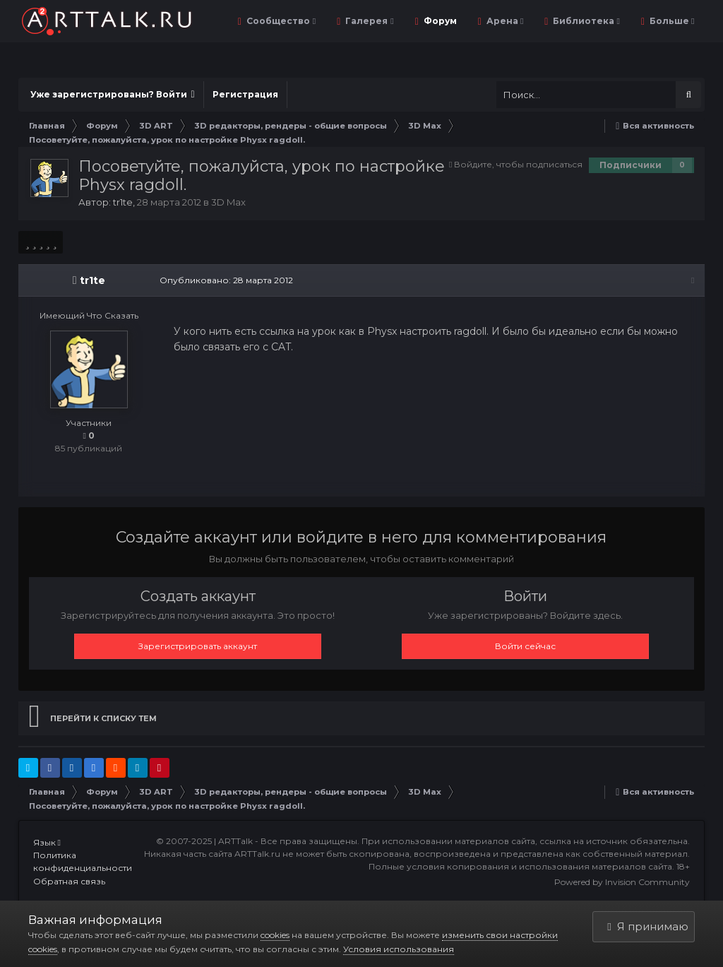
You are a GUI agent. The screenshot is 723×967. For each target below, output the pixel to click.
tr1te (123, 202)
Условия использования (398, 949)
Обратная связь (69, 881)
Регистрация (245, 94)
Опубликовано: (226, 280)
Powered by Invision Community (622, 882)
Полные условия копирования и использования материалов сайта (520, 866)
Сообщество (280, 21)
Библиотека (585, 21)
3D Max (228, 202)
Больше (670, 21)
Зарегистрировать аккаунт (197, 646)
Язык (47, 842)
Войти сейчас (525, 646)
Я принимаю (647, 926)
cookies (275, 935)
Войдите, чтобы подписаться (518, 164)
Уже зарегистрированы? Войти (112, 94)
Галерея (368, 21)
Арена (503, 21)
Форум (439, 21)
